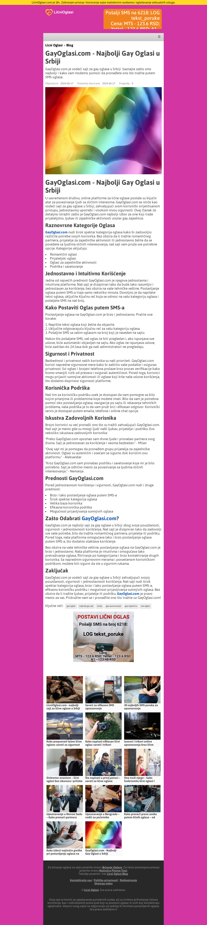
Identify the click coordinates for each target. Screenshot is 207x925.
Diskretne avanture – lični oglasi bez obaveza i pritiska (64, 779)
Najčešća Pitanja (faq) (113, 870)
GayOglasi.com (56, 232)
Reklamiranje (128, 880)
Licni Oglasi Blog (117, 873)
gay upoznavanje (113, 606)
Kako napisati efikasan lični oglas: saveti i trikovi (102, 743)
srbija (99, 606)
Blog (69, 45)
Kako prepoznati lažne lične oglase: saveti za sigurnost (64, 743)
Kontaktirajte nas (81, 880)
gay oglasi (71, 606)
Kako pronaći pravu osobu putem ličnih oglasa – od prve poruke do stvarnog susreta (140, 818)
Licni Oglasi (54, 45)
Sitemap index (103, 883)
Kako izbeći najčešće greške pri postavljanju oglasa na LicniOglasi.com (64, 853)
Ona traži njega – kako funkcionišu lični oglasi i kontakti (139, 781)
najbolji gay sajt (86, 606)
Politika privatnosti (106, 880)
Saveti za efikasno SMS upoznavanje (99, 707)
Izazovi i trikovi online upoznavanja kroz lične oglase (139, 745)
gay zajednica (131, 606)
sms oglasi (145, 606)
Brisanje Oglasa (112, 867)
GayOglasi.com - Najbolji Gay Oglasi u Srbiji (100, 852)
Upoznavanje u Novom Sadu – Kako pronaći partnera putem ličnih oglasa (64, 817)
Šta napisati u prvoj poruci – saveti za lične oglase (102, 779)
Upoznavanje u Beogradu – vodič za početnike (102, 815)
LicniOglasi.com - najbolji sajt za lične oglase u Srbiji (63, 707)
